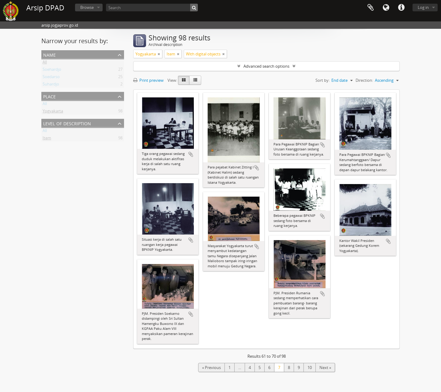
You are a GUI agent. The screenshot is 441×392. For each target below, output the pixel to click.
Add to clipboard (191, 154)
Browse (87, 7)
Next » (325, 367)
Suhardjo (51, 85)
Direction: (364, 80)
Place (49, 96)
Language (386, 7)
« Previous (211, 367)
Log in (423, 7)
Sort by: (322, 80)
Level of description (67, 123)
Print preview (148, 80)
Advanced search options (266, 66)
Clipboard (370, 7)
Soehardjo (52, 70)
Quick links (401, 7)
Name (49, 54)
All (45, 63)
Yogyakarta (53, 112)
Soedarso (51, 78)
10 (309, 367)
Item (47, 139)
